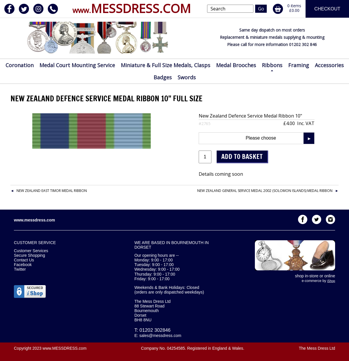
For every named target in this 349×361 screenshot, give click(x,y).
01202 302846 (155, 330)
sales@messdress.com (160, 335)
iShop (331, 281)
